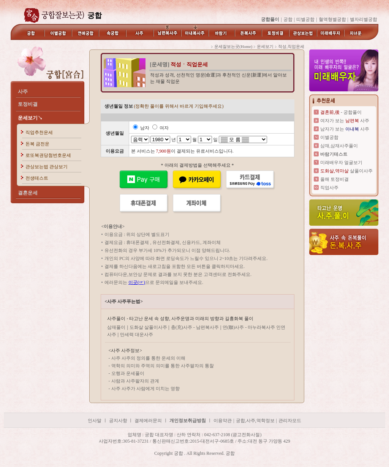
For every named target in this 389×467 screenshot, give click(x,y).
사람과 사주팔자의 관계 (135, 381)
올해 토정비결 (334, 179)
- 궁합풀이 (341, 112)
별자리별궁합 (363, 19)
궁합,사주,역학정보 (255, 420)
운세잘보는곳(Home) (233, 46)
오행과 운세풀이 (127, 373)
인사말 (94, 420)
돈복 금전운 (37, 144)
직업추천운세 (39, 132)
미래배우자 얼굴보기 (341, 162)
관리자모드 (289, 420)
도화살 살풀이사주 (149, 327)
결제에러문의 (148, 420)
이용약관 (222, 420)
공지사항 (118, 420)
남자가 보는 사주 (344, 129)
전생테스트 (36, 178)
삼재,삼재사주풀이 (339, 145)
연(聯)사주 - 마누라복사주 (249, 327)
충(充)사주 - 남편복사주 (195, 327)
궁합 (288, 19)
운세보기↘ (30, 118)
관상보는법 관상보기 (46, 166)
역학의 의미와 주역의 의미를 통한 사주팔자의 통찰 (162, 365)
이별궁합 (329, 137)
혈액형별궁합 (332, 19)
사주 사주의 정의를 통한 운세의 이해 (148, 358)
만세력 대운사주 (136, 334)
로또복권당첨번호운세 (48, 155)
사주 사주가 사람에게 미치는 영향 (145, 388)
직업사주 (329, 187)
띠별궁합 (305, 19)
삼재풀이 (116, 327)
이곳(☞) (136, 282)
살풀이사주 (346, 171)
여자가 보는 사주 (344, 120)
